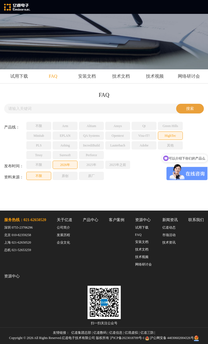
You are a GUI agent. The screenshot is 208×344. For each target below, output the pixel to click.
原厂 (91, 176)
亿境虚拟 (131, 333)
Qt (144, 126)
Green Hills (170, 126)
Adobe (144, 145)
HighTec (170, 136)
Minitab (39, 136)
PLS (39, 145)
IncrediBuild (91, 145)
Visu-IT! (144, 136)
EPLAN (65, 136)
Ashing (65, 145)
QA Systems (91, 136)
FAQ (53, 76)
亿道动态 (169, 227)
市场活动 (169, 235)
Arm (65, 126)
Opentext (118, 136)
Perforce (91, 155)
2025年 (91, 165)
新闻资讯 (170, 220)
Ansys (118, 126)
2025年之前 (117, 165)
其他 (170, 145)
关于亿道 (64, 220)
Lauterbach (117, 145)
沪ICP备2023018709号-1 (127, 338)
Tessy (38, 155)
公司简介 (63, 227)
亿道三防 (147, 333)
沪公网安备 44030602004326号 (172, 338)
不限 (38, 126)
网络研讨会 (189, 76)
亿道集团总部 (81, 333)
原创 (65, 176)
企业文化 (63, 242)
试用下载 (19, 76)
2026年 (65, 165)
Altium (91, 126)
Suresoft (65, 155)
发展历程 (63, 235)
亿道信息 (115, 333)
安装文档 (87, 76)
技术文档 (121, 76)
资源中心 (143, 220)
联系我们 (196, 220)
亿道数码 (100, 333)
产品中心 (90, 220)
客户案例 (116, 220)
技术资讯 (169, 242)
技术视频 (155, 76)
